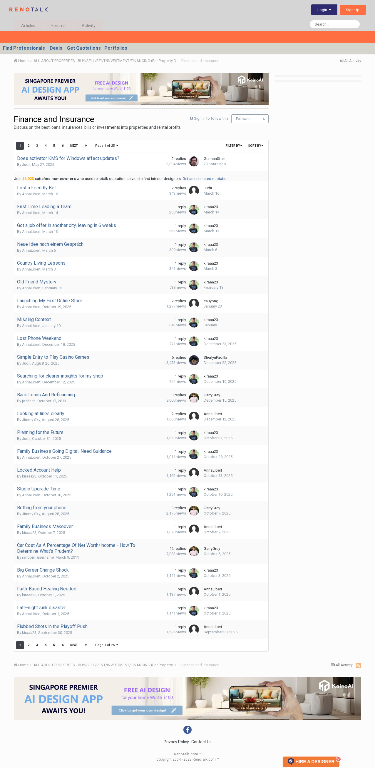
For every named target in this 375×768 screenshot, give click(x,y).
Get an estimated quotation (206, 178)
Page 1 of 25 (106, 146)
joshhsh (29, 401)
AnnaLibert (31, 194)
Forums (58, 25)
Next (74, 145)
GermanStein (214, 158)
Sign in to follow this (211, 118)
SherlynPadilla (215, 357)
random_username (38, 557)
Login (324, 10)
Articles (28, 25)
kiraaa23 (211, 207)
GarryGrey (212, 395)
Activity (89, 25)
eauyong (211, 301)
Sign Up (352, 10)
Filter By (234, 145)
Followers (244, 119)
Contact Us (201, 741)
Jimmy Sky (31, 420)
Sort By (255, 145)
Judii (26, 164)
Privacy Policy (176, 741)
